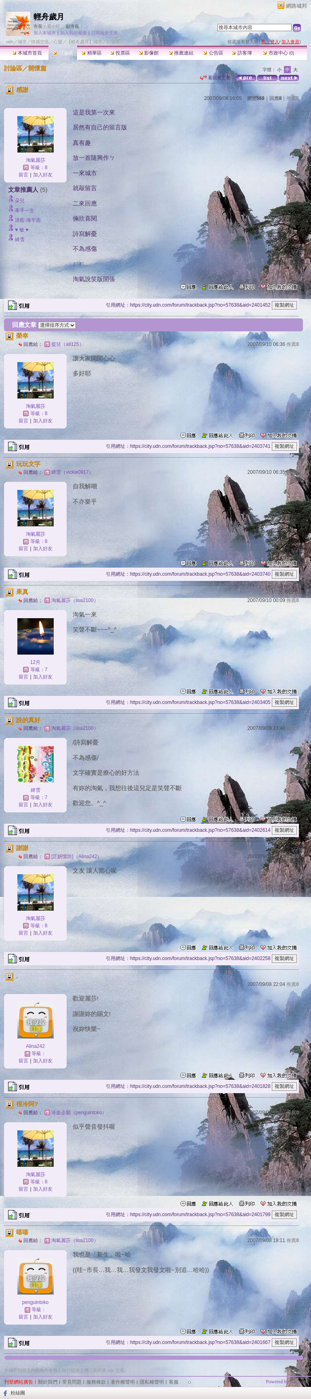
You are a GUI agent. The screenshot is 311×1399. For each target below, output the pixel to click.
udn (9, 41)
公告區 (213, 53)
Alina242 (35, 1046)
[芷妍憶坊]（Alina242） (76, 856)
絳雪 (20, 239)
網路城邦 (296, 6)
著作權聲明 (123, 1382)
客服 (174, 1382)
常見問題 (72, 1382)
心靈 (57, 41)
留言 (23, 175)
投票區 (120, 53)
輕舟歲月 (49, 17)
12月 (35, 662)
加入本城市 (45, 32)
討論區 (63, 53)
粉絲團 (18, 1393)
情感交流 (40, 41)
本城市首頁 (27, 53)
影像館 (149, 53)
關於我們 (47, 1382)
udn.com (298, 1381)
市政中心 (278, 53)
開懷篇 (37, 68)
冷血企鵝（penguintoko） (79, 1112)
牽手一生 (24, 210)
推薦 (292, 98)
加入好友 (43, 175)
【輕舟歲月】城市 (84, 41)
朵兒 (20, 200)
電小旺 (53, 26)
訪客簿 (242, 53)
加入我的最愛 (73, 32)
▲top (301, 1369)
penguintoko (35, 1302)
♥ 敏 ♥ (21, 230)
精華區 (91, 53)
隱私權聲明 (152, 1382)
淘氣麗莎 (35, 160)
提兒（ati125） (67, 344)
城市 (22, 41)
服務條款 (96, 1382)
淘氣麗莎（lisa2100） (75, 600)
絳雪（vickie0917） (72, 472)
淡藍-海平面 (28, 220)
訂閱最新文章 (104, 32)
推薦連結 (181, 53)
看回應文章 (215, 77)
